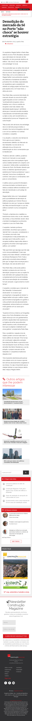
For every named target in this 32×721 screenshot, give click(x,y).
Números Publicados (12, 2)
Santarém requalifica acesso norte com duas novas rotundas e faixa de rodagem (15, 442)
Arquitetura (11, 7)
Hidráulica (24, 5)
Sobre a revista (8, 667)
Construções (5, 5)
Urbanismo (4, 7)
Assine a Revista (23, 9)
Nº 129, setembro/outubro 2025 (16, 592)
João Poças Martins (6, 537)
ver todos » (16, 541)
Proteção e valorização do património (19, 522)
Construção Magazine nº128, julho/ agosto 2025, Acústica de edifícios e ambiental (16, 490)
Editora (6, 673)
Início (3, 2)
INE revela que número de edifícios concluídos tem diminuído (14, 461)
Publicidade (19, 669)
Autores (7, 675)
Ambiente (17, 7)
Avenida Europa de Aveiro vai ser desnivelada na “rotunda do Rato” (13, 402)
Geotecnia (18, 5)
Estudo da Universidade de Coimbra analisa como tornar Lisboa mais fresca (15, 422)
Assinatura (19, 667)
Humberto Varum (13, 523)
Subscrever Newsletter (16, 636)
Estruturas (12, 5)
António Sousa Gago (13, 517)
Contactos (18, 671)
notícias (8, 11)
